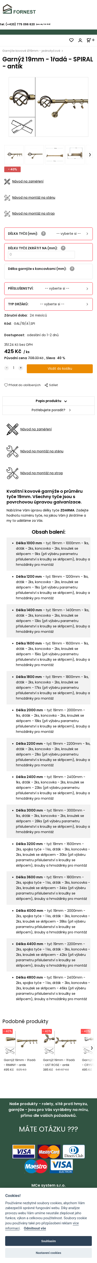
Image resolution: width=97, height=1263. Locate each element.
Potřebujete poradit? (48, 410)
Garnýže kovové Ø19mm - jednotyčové (31, 51)
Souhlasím (48, 1241)
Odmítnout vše (35, 1228)
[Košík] (91, 40)
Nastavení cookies (48, 1253)
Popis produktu (48, 401)
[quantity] (13, 368)
